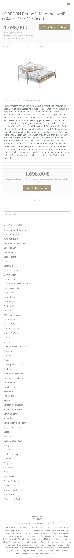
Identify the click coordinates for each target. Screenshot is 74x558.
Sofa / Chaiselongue (35, 46)
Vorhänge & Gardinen (14, 490)
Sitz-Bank (8, 436)
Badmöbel (8, 252)
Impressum (37, 519)
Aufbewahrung (11, 238)
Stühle (7, 449)
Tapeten (7, 458)
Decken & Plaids (11, 288)
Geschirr (8, 310)
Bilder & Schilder (11, 270)
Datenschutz (37, 516)
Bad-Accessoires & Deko (15, 243)
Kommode (9, 351)
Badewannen (10, 247)
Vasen (6, 485)
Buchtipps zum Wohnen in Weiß (19, 283)
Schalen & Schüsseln (13, 404)
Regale (7, 400)
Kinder (7, 337)
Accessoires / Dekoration (15, 229)
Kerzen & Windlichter (14, 333)
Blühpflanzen (10, 274)
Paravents (8, 391)
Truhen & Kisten (11, 481)
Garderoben (9, 292)
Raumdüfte (9, 395)
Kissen (7, 342)
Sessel (7, 431)
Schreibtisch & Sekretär (15, 422)
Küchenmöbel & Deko (14, 373)
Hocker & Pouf (10, 324)
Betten (7, 261)
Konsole (7, 355)
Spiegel (7, 445)
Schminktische (10, 413)
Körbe (6, 360)
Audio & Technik (11, 234)
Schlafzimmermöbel (13, 409)
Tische (7, 472)
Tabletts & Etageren (13, 454)
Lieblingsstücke (11, 387)
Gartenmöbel (10, 306)
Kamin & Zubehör (12, 328)
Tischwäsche (10, 476)
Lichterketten (10, 382)
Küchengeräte (10, 369)
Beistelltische (10, 256)
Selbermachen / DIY (13, 427)
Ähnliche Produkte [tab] (31, 100)
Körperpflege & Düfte (14, 364)
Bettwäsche (9, 265)
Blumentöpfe (10, 279)
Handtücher (9, 319)
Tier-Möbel (9, 467)
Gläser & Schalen (12, 315)
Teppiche (8, 463)
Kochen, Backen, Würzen (15, 346)
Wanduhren (9, 494)
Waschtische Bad (12, 499)
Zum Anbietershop (54, 27)
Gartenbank (9, 297)
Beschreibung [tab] (11, 100)
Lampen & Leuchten (13, 378)
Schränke (8, 418)
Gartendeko (9, 301)
